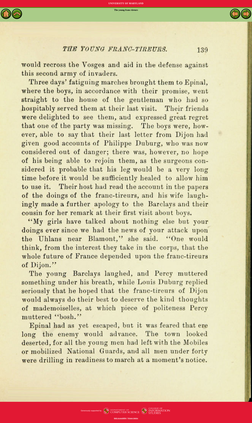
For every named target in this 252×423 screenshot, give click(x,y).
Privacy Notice (133, 418)
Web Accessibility (120, 418)
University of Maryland (126, 3)
